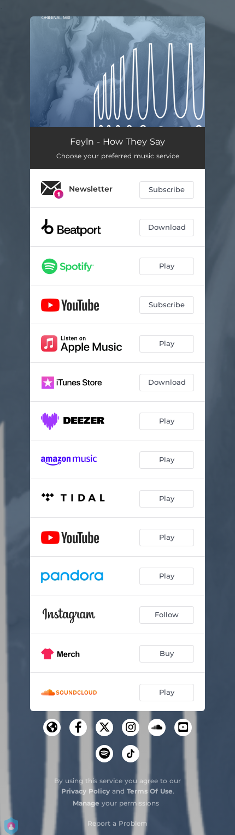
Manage (86, 803)
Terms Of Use (150, 791)
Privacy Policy (85, 791)
